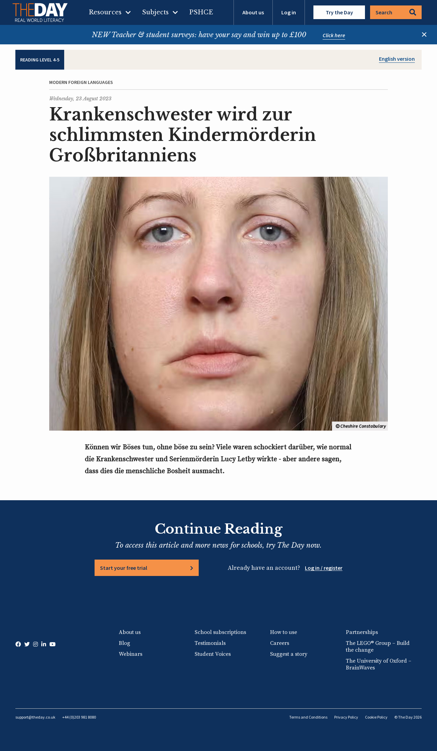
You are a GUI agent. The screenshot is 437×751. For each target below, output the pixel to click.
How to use (283, 632)
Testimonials (210, 643)
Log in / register (323, 567)
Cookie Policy (376, 717)
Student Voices (213, 654)
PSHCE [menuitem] (201, 12)
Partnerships (362, 632)
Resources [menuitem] (105, 12)
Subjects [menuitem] (155, 12)
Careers (279, 643)
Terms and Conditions (308, 717)
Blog (124, 643)
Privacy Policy (346, 717)
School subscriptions (220, 632)
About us (253, 12)
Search (396, 12)
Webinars (130, 654)
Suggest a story (288, 654)
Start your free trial (123, 567)
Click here (334, 35)
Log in (288, 12)
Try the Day (339, 12)
